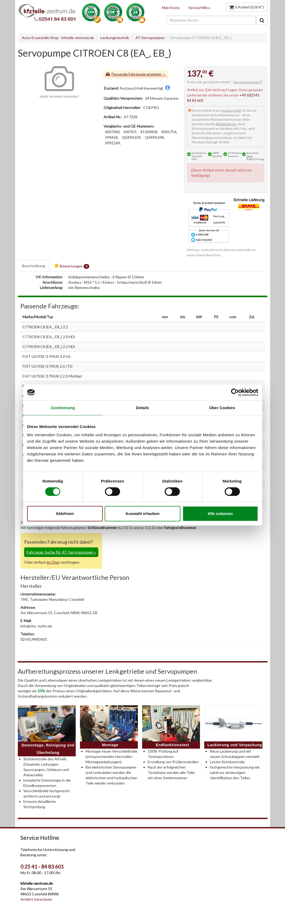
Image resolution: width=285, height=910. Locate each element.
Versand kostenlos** (248, 82)
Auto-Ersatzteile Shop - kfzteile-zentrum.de (58, 37)
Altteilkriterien (225, 124)
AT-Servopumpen (150, 37)
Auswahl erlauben (142, 513)
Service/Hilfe (199, 8)
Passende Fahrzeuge (128, 74)
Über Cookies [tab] (222, 407)
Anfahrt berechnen (36, 899)
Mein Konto (171, 8)
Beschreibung (33, 265)
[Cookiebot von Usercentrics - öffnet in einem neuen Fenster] (235, 392)
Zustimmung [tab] (63, 407)
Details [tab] (142, 407)
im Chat (53, 562)
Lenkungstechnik (114, 37)
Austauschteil (231, 110)
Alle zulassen (220, 513)
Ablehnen (65, 513)
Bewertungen (71, 266)
